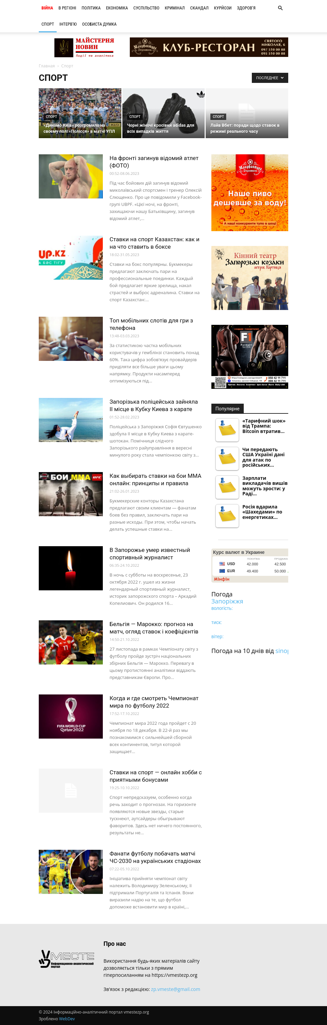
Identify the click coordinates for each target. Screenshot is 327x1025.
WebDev (67, 1019)
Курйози (223, 7)
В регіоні (67, 7)
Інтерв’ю (68, 24)
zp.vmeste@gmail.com (175, 989)
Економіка (117, 7)
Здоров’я (246, 7)
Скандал (199, 7)
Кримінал (175, 7)
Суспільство (146, 7)
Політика (91, 7)
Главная (47, 66)
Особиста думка (99, 24)
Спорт (47, 24)
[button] (280, 8)
